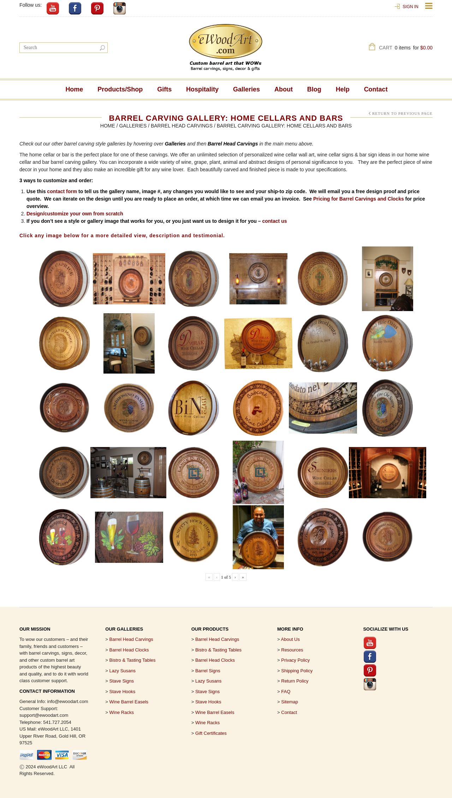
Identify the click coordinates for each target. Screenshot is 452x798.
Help (343, 89)
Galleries (246, 89)
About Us (290, 639)
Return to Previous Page (402, 113)
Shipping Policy (297, 670)
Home (74, 89)
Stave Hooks (122, 691)
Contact (376, 89)
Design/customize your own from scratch (74, 213)
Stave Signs (121, 681)
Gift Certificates (211, 733)
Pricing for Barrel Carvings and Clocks (358, 199)
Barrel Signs (207, 670)
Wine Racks (121, 712)
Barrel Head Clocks (215, 660)
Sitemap (289, 701)
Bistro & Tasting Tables (132, 660)
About (283, 89)
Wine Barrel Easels (129, 701)
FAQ (285, 691)
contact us (274, 221)
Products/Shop (120, 89)
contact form (62, 191)
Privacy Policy (295, 660)
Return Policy (294, 681)
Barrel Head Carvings (182, 126)
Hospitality (202, 89)
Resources (292, 650)
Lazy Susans (122, 670)
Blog (314, 89)
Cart (406, 48)
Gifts (164, 89)
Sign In (410, 6)
